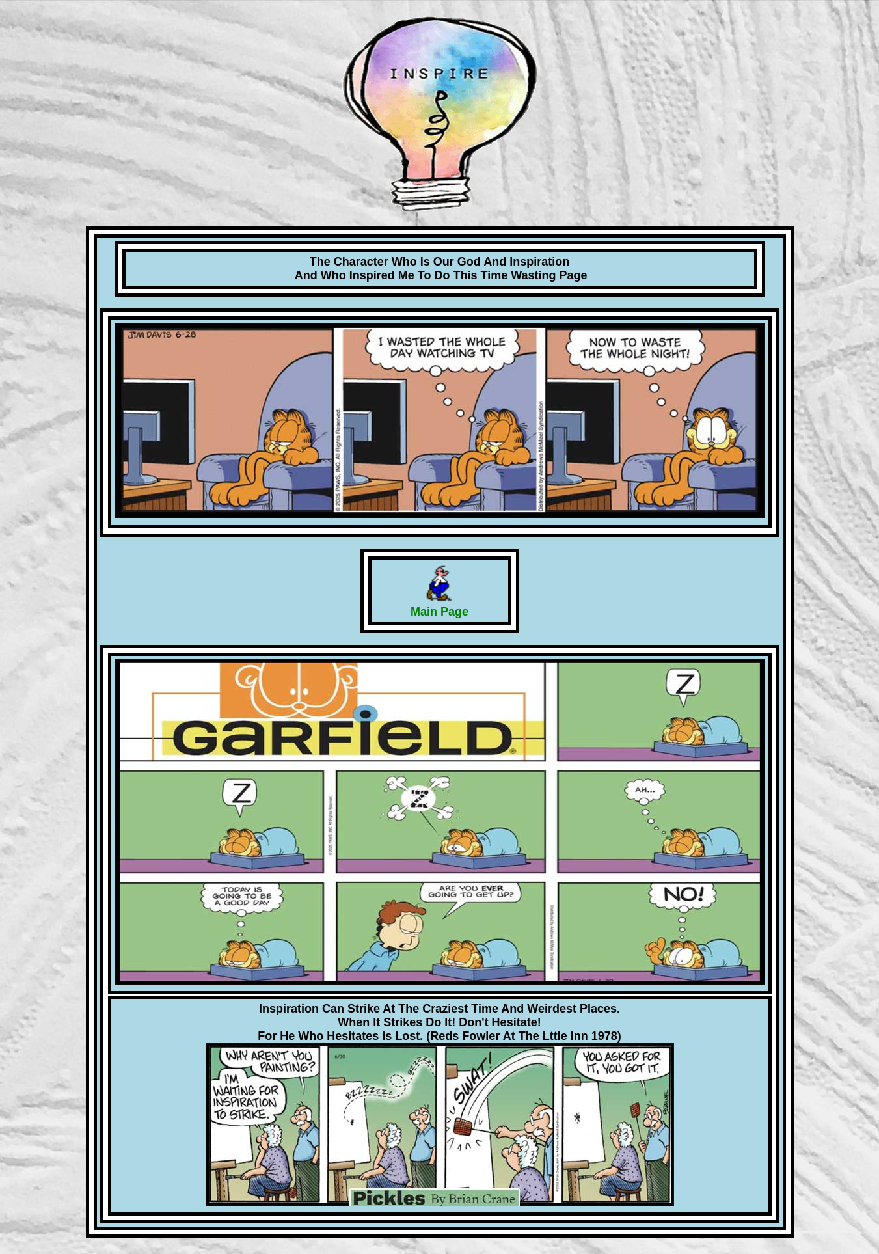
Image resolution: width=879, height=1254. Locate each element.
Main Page (439, 611)
